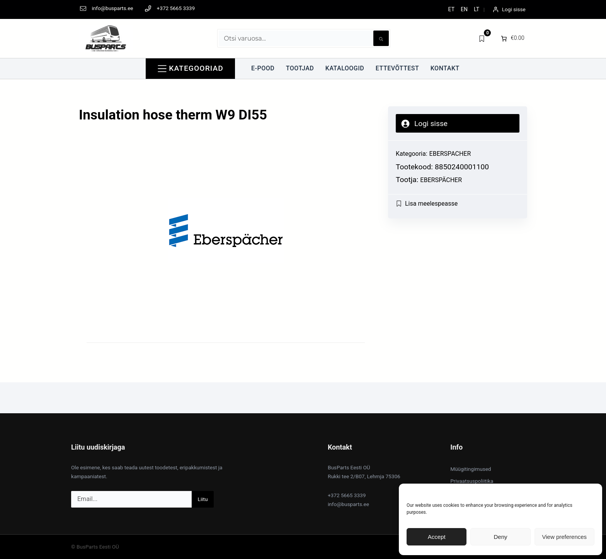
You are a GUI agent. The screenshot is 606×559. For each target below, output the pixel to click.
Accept (437, 536)
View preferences (564, 536)
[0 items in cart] (512, 38)
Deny (500, 536)
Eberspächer (441, 180)
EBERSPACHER (450, 153)
